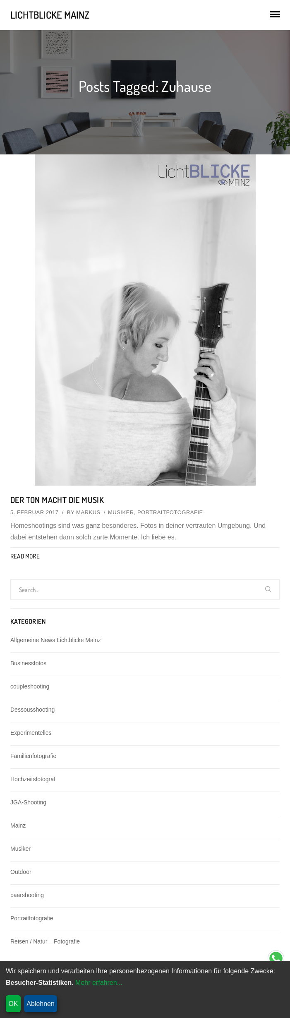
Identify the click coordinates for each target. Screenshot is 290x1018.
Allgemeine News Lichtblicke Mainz (55, 640)
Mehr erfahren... (98, 982)
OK (13, 1003)
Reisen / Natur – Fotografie (45, 941)
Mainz (18, 825)
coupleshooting (29, 686)
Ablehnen (40, 1003)
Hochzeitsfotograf (32, 779)
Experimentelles (31, 732)
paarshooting (27, 895)
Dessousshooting (32, 709)
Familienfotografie (33, 756)
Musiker (121, 512)
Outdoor (20, 872)
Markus (88, 512)
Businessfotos (28, 663)
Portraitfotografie (170, 512)
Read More (25, 556)
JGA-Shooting (28, 802)
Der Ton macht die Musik (57, 499)
